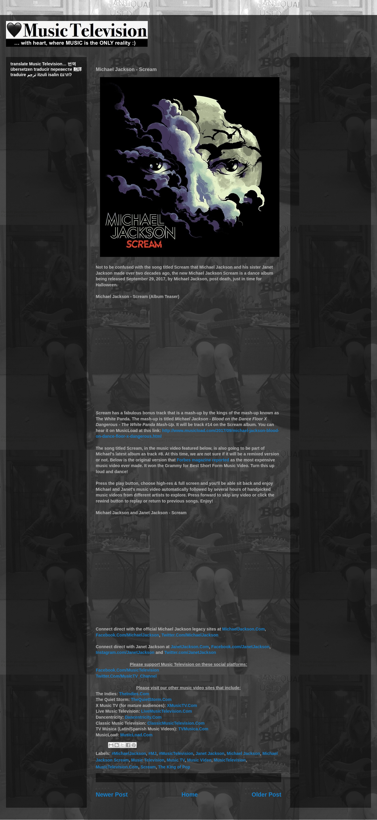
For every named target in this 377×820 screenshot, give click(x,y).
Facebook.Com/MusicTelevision (127, 670)
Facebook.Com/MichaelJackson (127, 635)
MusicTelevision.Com (117, 767)
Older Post (266, 794)
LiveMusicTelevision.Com (166, 711)
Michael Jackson (243, 753)
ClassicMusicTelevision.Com (175, 723)
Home (190, 794)
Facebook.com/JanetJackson (240, 646)
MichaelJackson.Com (243, 629)
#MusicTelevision (176, 753)
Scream (148, 767)
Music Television (147, 760)
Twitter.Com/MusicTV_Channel (126, 676)
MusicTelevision (230, 760)
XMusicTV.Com (182, 705)
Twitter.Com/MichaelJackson (189, 635)
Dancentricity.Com (143, 717)
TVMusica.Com (193, 728)
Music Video (199, 760)
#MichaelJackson (129, 753)
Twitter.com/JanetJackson (190, 652)
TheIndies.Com (134, 693)
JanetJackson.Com (190, 646)
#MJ (152, 753)
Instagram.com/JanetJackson (125, 652)
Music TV (176, 760)
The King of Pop (174, 767)
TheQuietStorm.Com (151, 699)
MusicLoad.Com (136, 734)
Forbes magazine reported (203, 460)
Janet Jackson (210, 753)
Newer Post (112, 794)
